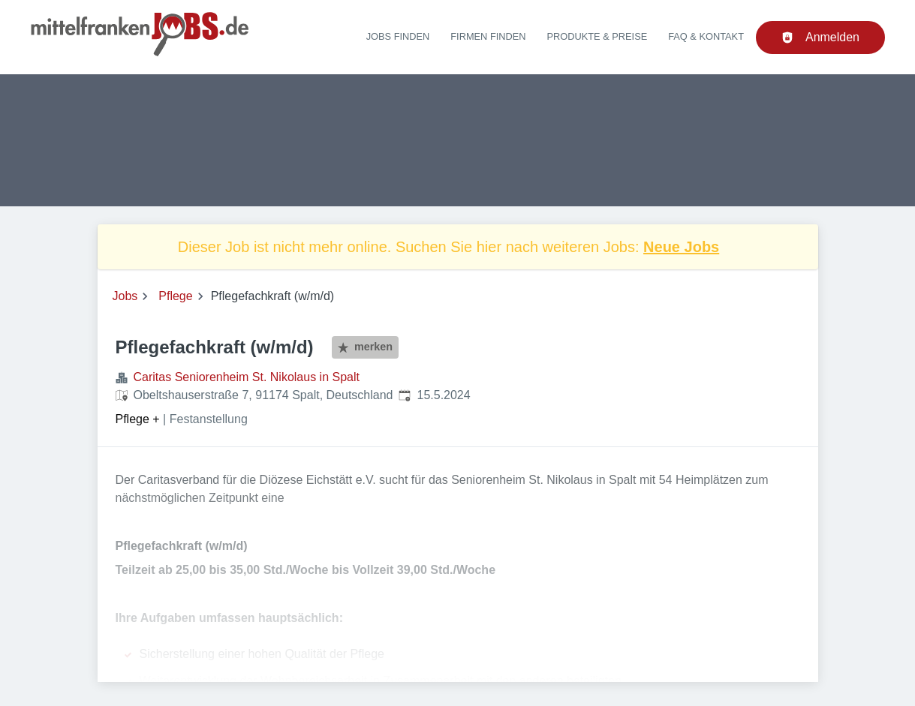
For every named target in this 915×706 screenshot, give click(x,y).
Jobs (125, 296)
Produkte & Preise (597, 36)
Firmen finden (487, 36)
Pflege (175, 296)
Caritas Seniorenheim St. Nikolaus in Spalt (247, 377)
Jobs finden (398, 36)
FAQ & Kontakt (706, 36)
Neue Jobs (681, 247)
